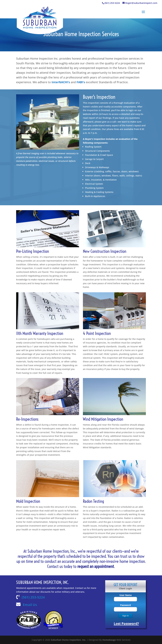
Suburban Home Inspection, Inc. (68, 639)
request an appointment (95, 566)
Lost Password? (126, 623)
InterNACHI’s (61, 82)
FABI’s (81, 82)
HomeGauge (109, 639)
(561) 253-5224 (33, 597)
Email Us (30, 604)
